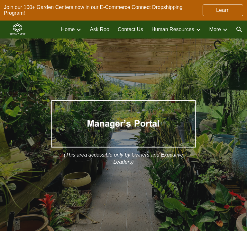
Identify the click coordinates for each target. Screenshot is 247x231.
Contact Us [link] (130, 29)
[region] (123, 10)
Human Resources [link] (172, 29)
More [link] (215, 29)
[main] (123, 158)
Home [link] (68, 29)
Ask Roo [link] (99, 29)
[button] (239, 29)
